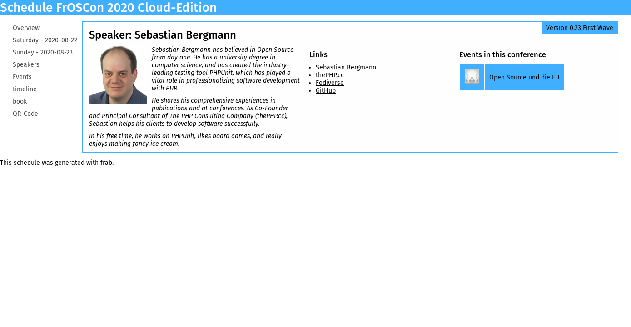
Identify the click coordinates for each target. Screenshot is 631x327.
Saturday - (45, 40)
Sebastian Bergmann (346, 67)
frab (106, 163)
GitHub (326, 90)
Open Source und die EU (524, 77)
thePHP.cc (330, 75)
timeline (25, 89)
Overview (26, 28)
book (20, 101)
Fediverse (330, 83)
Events (22, 77)
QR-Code (25, 114)
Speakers (26, 65)
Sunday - (43, 52)
